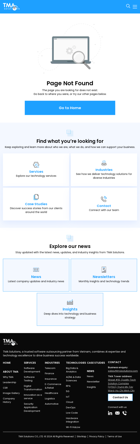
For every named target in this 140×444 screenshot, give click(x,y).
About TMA (10, 371)
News (90, 376)
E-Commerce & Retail (53, 386)
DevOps (70, 407)
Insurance (51, 379)
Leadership (9, 382)
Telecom (50, 368)
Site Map (81, 436)
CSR (5, 388)
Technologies (76, 363)
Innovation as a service (33, 396)
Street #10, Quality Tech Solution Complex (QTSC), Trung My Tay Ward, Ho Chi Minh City (122, 385)
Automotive (52, 404)
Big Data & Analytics (72, 369)
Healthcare (51, 393)
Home (7, 363)
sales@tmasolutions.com (123, 371)
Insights (91, 387)
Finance (49, 373)
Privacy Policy (96, 436)
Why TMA (8, 377)
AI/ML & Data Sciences (73, 378)
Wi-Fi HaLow (73, 427)
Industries (52, 363)
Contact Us (120, 397)
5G (67, 391)
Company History (9, 400)
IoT (67, 396)
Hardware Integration (72, 420)
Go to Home (70, 107)
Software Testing (29, 378)
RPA (68, 386)
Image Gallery (11, 393)
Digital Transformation (33, 387)
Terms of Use (114, 436)
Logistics (50, 398)
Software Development (32, 369)
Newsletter (93, 381)
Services (30, 363)
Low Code (72, 412)
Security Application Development (32, 407)
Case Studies (96, 363)
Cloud (69, 402)
